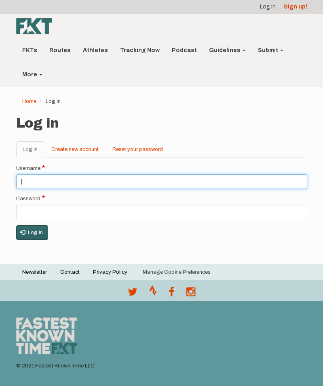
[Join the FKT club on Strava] (153, 294)
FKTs (29, 50)
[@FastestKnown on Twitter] (132, 294)
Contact (70, 272)
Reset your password (137, 149)
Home (29, 101)
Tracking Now (140, 50)
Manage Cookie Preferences (177, 272)
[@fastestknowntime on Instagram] (190, 294)
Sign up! (295, 7)
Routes (60, 50)
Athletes (95, 50)
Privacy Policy (110, 272)
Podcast (184, 50)
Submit (270, 50)
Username (28, 168)
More (32, 74)
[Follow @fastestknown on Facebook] (172, 294)
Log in (268, 7)
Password (28, 198)
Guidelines (227, 50)
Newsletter (34, 272)
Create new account (75, 149)
